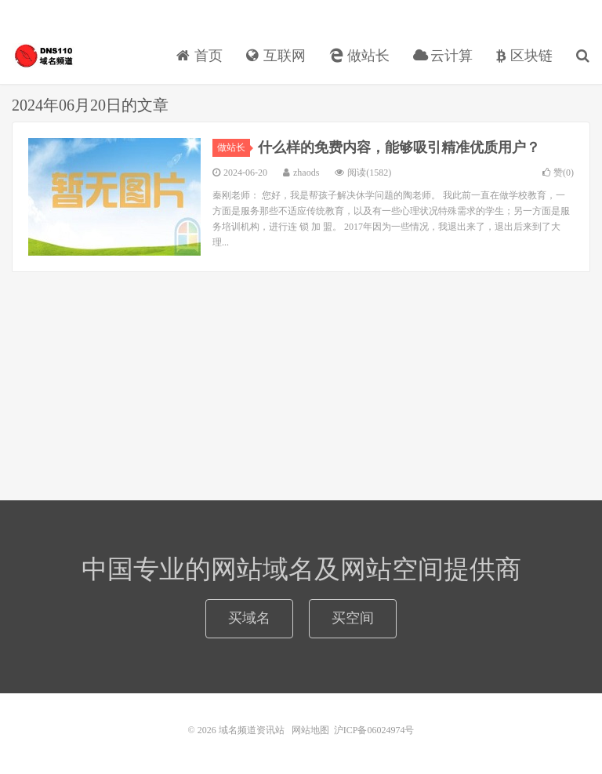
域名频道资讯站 (43, 55)
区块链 (524, 56)
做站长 (359, 56)
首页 (199, 56)
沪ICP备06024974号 (374, 730)
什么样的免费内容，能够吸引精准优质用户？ (399, 147)
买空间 (353, 618)
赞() (558, 172)
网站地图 (310, 730)
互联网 (276, 56)
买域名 (249, 618)
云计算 (443, 56)
